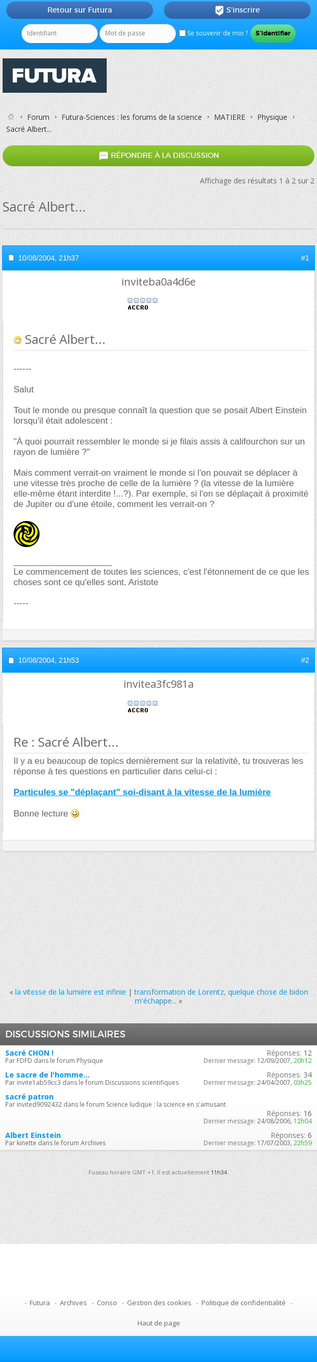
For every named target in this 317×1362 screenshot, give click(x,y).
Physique (272, 117)
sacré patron (29, 1096)
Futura (40, 1302)
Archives (73, 1302)
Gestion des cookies (159, 1302)
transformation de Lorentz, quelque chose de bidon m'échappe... (221, 996)
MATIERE (229, 117)
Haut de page (158, 1323)
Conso (107, 1302)
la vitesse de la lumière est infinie (70, 992)
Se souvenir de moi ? (213, 33)
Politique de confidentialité (243, 1302)
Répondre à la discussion (158, 156)
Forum (38, 117)
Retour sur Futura (79, 10)
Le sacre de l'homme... (47, 1075)
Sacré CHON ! (29, 1053)
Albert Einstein (33, 1135)
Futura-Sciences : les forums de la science (131, 117)
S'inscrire (237, 10)
